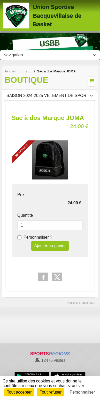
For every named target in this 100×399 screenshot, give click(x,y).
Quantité (25, 215)
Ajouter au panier (50, 246)
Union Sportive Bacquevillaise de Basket (57, 15)
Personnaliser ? (38, 237)
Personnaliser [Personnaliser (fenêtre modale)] (82, 392)
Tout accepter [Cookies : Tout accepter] (19, 392)
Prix (21, 194)
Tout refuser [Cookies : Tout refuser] (50, 392)
